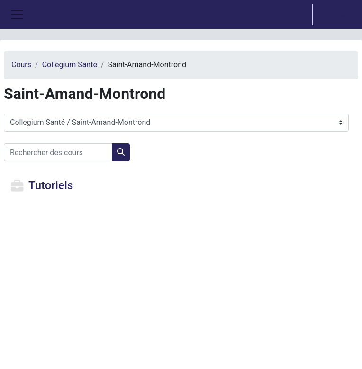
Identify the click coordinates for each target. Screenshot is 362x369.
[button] (295, 14)
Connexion (336, 14)
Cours (21, 64)
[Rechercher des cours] (58, 152)
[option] (317, 14)
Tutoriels (50, 185)
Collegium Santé (69, 64)
